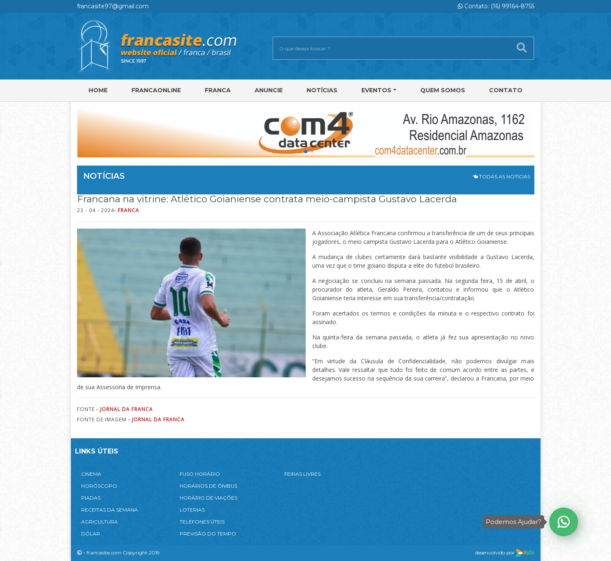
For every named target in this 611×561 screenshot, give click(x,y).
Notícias (322, 90)
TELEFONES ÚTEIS (202, 522)
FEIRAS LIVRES (302, 474)
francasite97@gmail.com (113, 6)
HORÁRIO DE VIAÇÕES (208, 498)
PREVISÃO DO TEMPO (208, 534)
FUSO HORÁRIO (200, 474)
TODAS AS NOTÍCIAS (501, 176)
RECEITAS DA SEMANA (109, 510)
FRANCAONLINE (156, 90)
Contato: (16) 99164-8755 (496, 6)
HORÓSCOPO (99, 486)
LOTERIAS (192, 510)
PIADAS (91, 498)
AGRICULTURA (99, 522)
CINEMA (91, 474)
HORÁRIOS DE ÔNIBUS (208, 486)
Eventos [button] (376, 90)
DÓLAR (90, 534)
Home (98, 90)
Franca (218, 90)
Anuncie (269, 90)
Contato (505, 90)
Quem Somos (442, 90)
